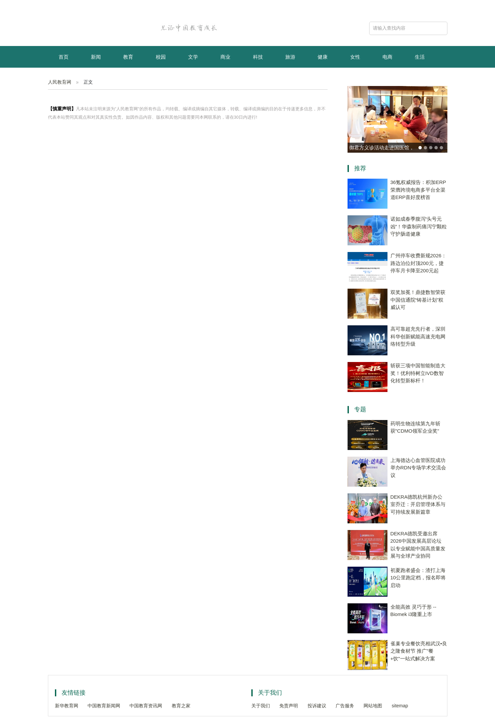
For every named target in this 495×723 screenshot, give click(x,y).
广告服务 (345, 705)
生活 (420, 57)
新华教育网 (66, 705)
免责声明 (288, 705)
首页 (64, 57)
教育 (128, 57)
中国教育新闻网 (104, 705)
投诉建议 (317, 705)
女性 (355, 57)
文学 (193, 57)
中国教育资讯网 (145, 705)
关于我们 (260, 705)
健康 (323, 57)
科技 (258, 57)
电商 (387, 57)
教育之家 (181, 705)
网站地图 (373, 705)
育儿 (64, 79)
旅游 (290, 57)
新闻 (96, 57)
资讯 (96, 79)
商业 (225, 57)
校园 (161, 57)
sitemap (400, 705)
